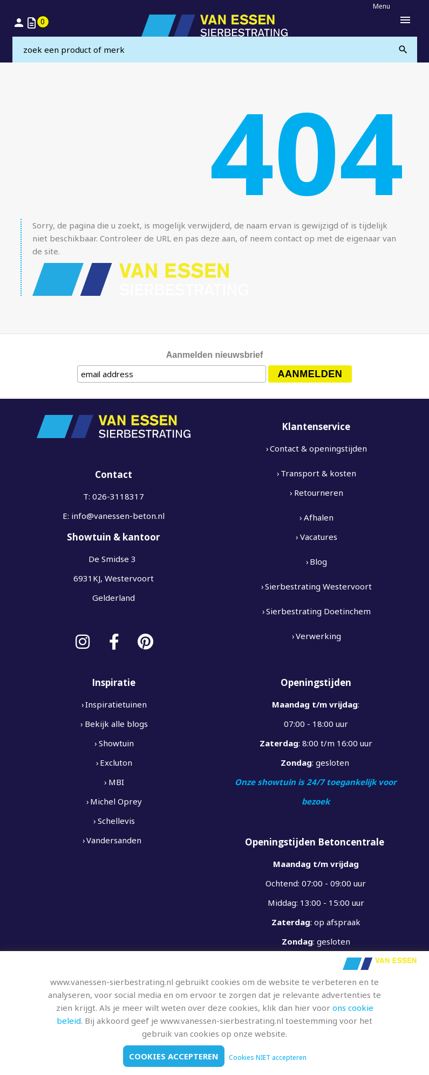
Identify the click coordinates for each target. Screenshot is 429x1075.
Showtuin (116, 743)
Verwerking (318, 635)
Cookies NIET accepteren (268, 1057)
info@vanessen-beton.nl (118, 515)
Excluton (116, 762)
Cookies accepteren (174, 1056)
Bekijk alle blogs (116, 723)
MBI (116, 781)
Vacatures (318, 536)
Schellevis (116, 820)
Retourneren (318, 492)
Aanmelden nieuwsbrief (214, 354)
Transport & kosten (318, 473)
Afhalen (318, 517)
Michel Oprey (116, 801)
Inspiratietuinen (116, 704)
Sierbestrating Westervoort (318, 586)
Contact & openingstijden (318, 448)
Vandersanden (113, 840)
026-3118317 (118, 496)
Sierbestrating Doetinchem (318, 611)
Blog (318, 561)
